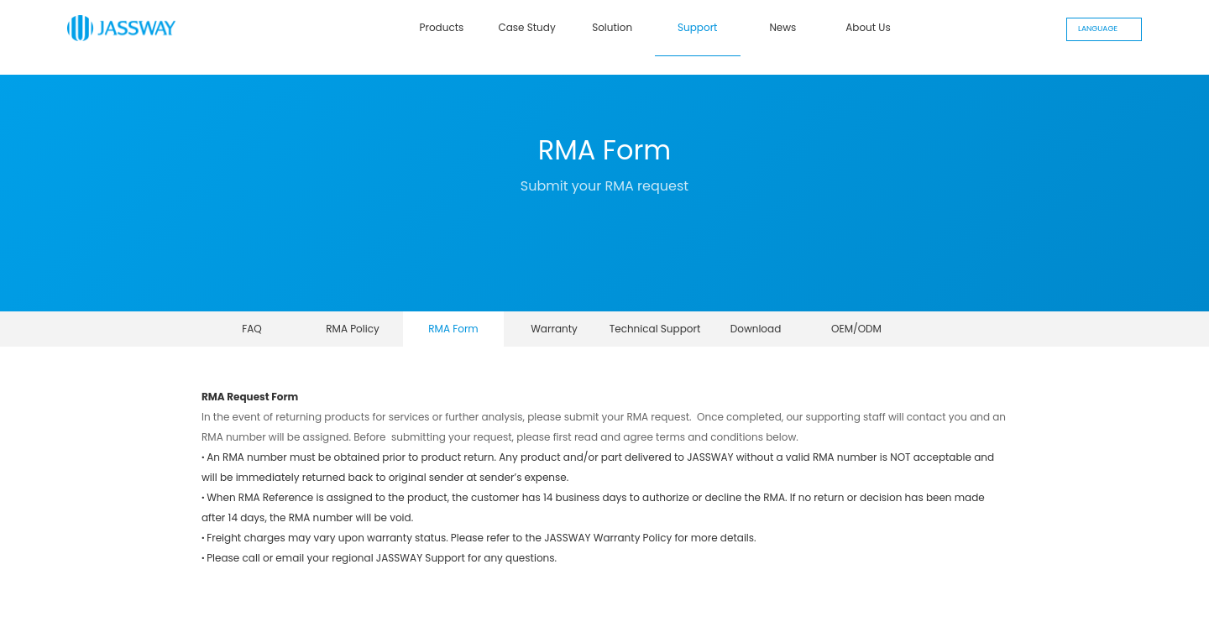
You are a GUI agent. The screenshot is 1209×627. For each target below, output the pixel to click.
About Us (868, 27)
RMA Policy (352, 328)
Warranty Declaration (554, 334)
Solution (612, 27)
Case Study (526, 27)
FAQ (252, 328)
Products (442, 27)
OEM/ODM (856, 328)
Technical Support (655, 328)
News (782, 27)
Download (756, 328)
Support (697, 27)
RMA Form (453, 328)
